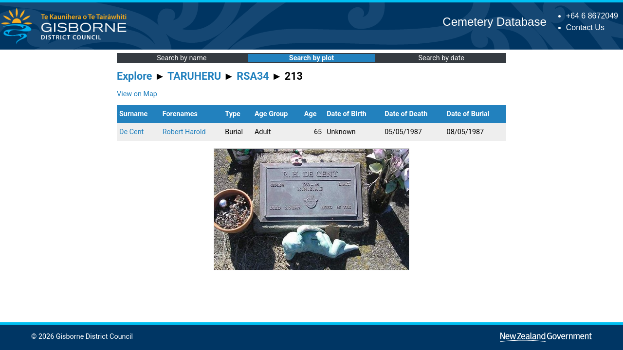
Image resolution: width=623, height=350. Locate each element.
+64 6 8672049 (592, 16)
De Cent (131, 132)
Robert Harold (184, 132)
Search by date (441, 58)
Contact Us (585, 27)
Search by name (181, 58)
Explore (134, 76)
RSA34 (253, 76)
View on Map (137, 94)
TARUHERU (194, 76)
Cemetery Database (494, 21)
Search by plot (311, 58)
